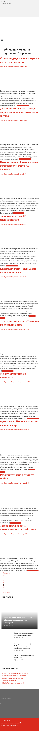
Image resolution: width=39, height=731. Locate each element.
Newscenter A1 (4, 723)
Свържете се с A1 (15, 723)
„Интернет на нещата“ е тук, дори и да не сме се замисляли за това (19, 112)
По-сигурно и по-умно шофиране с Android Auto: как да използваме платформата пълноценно (25, 646)
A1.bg (3, 1)
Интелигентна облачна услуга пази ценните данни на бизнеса (19, 166)
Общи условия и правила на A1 (10, 725)
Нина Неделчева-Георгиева (9, 66)
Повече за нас (6, 3)
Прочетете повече (23, 105)
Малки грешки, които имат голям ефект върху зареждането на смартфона (18, 620)
